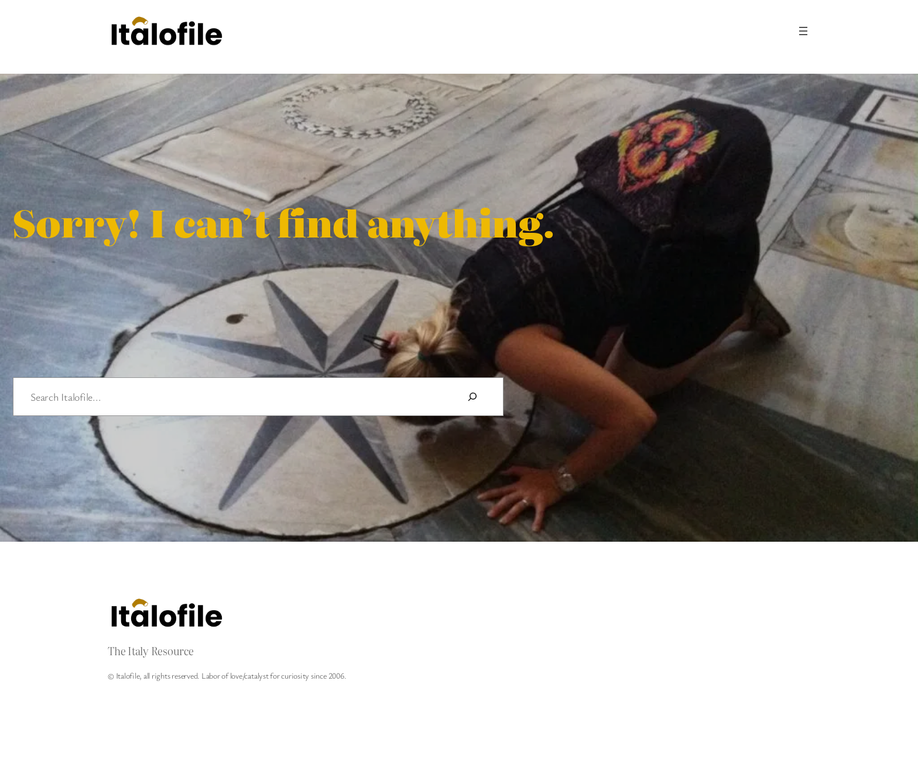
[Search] (472, 396)
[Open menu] (803, 31)
